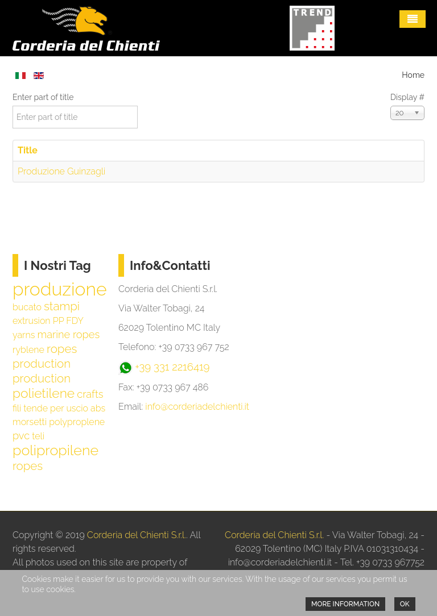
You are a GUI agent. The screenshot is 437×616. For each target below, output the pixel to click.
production (42, 378)
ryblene (28, 349)
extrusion (32, 320)
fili (17, 408)
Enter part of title (44, 97)
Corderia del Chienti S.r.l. (136, 535)
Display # (407, 97)
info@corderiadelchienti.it (197, 406)
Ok (405, 604)
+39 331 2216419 (172, 366)
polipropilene (55, 450)
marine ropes (68, 334)
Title (28, 150)
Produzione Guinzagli (61, 171)
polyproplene (77, 422)
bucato (27, 307)
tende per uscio (55, 408)
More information (345, 604)
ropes (28, 466)
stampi (62, 306)
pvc (21, 436)
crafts (90, 394)
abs (97, 408)
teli (38, 436)
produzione (60, 288)
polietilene (44, 393)
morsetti (30, 422)
